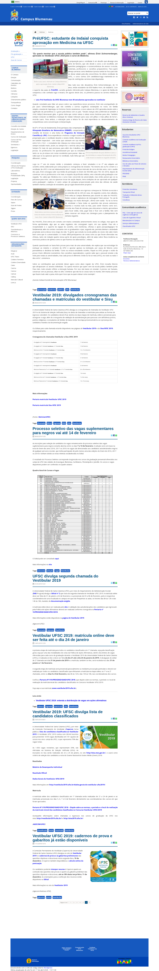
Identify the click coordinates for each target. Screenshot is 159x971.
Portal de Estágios (129, 149)
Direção (13, 77)
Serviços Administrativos (131, 223)
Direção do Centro (17, 129)
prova (48, 897)
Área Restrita (126, 24)
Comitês (14, 91)
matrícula (58, 706)
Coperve (69, 729)
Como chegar (16, 105)
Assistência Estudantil (130, 152)
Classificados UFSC (129, 226)
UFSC (13, 57)
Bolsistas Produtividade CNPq (18, 175)
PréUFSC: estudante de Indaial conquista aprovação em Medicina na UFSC (70, 40)
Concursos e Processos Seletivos (18, 235)
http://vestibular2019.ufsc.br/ (49, 818)
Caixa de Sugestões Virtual (132, 218)
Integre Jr (14, 251)
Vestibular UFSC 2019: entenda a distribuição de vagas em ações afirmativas (71, 700)
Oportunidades (16, 184)
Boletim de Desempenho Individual (47, 767)
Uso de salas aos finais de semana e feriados (134, 165)
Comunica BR (92, 3)
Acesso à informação (117, 3)
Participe (104, 3)
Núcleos (13, 88)
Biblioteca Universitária (130, 161)
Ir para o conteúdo (16, 6)
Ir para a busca (39, 6)
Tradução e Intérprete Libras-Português (132, 196)
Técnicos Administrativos (131, 261)
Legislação (130, 3)
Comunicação (16, 80)
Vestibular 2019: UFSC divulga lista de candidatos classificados (68, 714)
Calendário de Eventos (16, 84)
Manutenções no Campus (131, 220)
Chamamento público (18, 100)
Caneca (13, 271)
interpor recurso (58, 869)
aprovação (41, 290)
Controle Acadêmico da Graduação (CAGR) (134, 141)
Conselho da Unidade (18, 126)
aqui (57, 558)
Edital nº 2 (55, 593)
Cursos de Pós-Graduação (16, 141)
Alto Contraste (131, 6)
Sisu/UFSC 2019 (106, 328)
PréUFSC (54, 90)
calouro (40, 706)
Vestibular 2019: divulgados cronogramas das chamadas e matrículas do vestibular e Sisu (75, 297)
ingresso (57, 423)
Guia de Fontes (16, 205)
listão (51, 830)
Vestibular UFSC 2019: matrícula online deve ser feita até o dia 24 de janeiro (73, 637)
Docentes (126, 259)
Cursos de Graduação (18, 137)
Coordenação (16, 163)
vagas (57, 571)
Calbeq (13, 277)
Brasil (17, 2)
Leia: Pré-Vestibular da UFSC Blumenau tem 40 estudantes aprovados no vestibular (70, 100)
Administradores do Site (141, 24)
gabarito (40, 897)
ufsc (67, 290)
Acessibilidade (119, 6)
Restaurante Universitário (131, 158)
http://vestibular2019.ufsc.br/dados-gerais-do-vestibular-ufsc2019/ (77, 785)
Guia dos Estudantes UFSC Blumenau (131, 136)
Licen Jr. (13, 283)
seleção (50, 571)
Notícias (42, 32)
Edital (49, 423)
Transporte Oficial (129, 192)
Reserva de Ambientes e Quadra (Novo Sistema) (134, 116)
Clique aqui (127, 253)
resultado (59, 830)
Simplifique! (81, 3)
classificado (42, 830)
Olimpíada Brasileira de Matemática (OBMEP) (52, 130)
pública (61, 290)
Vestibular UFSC (16, 224)
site (50, 564)
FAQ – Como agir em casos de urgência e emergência (132, 214)
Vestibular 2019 (89, 328)
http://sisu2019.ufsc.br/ (73, 818)
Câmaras (14, 94)
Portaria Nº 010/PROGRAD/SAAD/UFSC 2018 (57, 680)
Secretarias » (15, 145)
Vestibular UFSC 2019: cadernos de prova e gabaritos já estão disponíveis (72, 838)
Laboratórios (15, 171)
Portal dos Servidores (130, 189)
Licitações (14, 97)
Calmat (13, 274)
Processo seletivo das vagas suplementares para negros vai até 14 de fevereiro (73, 430)
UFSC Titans (15, 257)
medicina (52, 290)
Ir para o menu (28, 6)
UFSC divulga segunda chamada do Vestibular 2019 (65, 578)
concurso (41, 571)
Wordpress (48, 968)
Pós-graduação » (17, 54)
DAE (34, 593)
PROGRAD (126, 174)
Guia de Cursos (16, 60)
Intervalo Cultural (17, 280)
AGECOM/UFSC (39, 824)
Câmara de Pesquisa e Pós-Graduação (18, 167)
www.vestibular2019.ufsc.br (64, 688)
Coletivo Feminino (17, 260)
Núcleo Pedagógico (129, 155)
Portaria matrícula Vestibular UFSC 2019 (49, 399)
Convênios (126, 200)
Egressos (14, 147)
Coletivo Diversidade (18, 262)
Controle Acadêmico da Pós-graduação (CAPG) (132, 146)
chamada (41, 423)
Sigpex (13, 208)
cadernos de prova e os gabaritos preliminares (58, 856)
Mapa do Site (142, 6)
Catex (13, 265)
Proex (13, 211)
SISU (12, 227)
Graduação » (15, 51)
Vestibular (75, 290)
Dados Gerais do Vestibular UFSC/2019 (48, 779)
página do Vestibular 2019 (73, 618)
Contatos (14, 108)
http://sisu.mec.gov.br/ (95, 753)
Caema (13, 268)
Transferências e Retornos (17, 231)
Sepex (13, 203)
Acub (12, 254)
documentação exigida (60, 601)
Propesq (14, 181)
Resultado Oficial (40, 773)
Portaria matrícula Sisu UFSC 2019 (47, 405)
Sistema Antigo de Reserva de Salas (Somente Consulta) (135, 121)
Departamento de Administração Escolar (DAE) (133, 170)
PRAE (124, 176)
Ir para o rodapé (50, 6)
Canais (140, 3)
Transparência (16, 102)
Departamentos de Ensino (17, 133)
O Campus (14, 75)
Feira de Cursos (16, 200)
